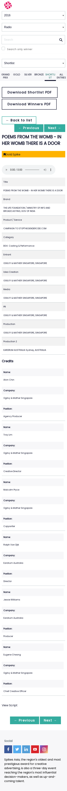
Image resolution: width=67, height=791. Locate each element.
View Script (10, 705)
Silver (28, 74)
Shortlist (50, 76)
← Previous (27, 128)
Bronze (39, 74)
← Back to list (19, 120)
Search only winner (19, 49)
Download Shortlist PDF (30, 92)
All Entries (61, 76)
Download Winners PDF (29, 104)
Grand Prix (5, 76)
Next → (54, 128)
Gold (16, 74)
